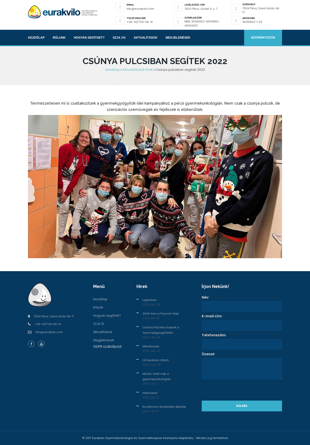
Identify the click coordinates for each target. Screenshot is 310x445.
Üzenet (209, 354)
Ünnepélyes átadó (156, 360)
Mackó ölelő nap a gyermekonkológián (157, 376)
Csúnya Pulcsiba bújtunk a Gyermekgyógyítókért (161, 330)
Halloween (150, 393)
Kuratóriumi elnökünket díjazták (164, 407)
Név (206, 297)
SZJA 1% (119, 37)
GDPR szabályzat (107, 346)
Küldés (241, 406)
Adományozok (263, 37)
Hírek (149, 69)
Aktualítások (145, 37)
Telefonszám (214, 335)
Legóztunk (149, 300)
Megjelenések (178, 37)
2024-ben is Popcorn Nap (161, 313)
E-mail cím (213, 316)
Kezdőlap (36, 37)
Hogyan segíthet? (89, 37)
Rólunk (59, 37)
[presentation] (234, 390)
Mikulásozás (151, 346)
